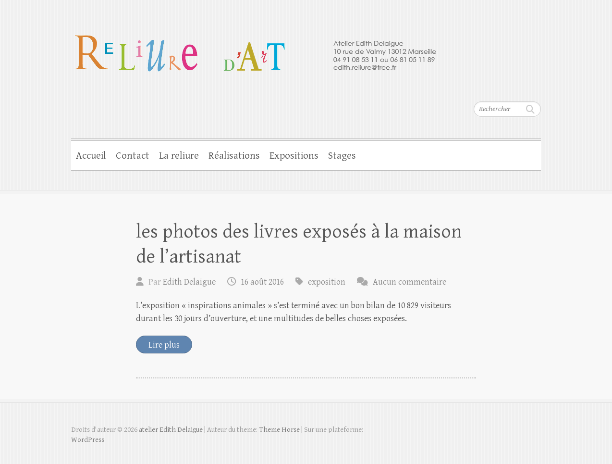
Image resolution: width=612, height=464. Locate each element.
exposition (326, 282)
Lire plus (164, 345)
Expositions (293, 156)
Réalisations (234, 156)
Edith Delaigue (189, 282)
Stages (342, 156)
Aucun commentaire (409, 282)
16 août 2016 (262, 282)
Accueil (91, 156)
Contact (132, 156)
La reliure (179, 156)
